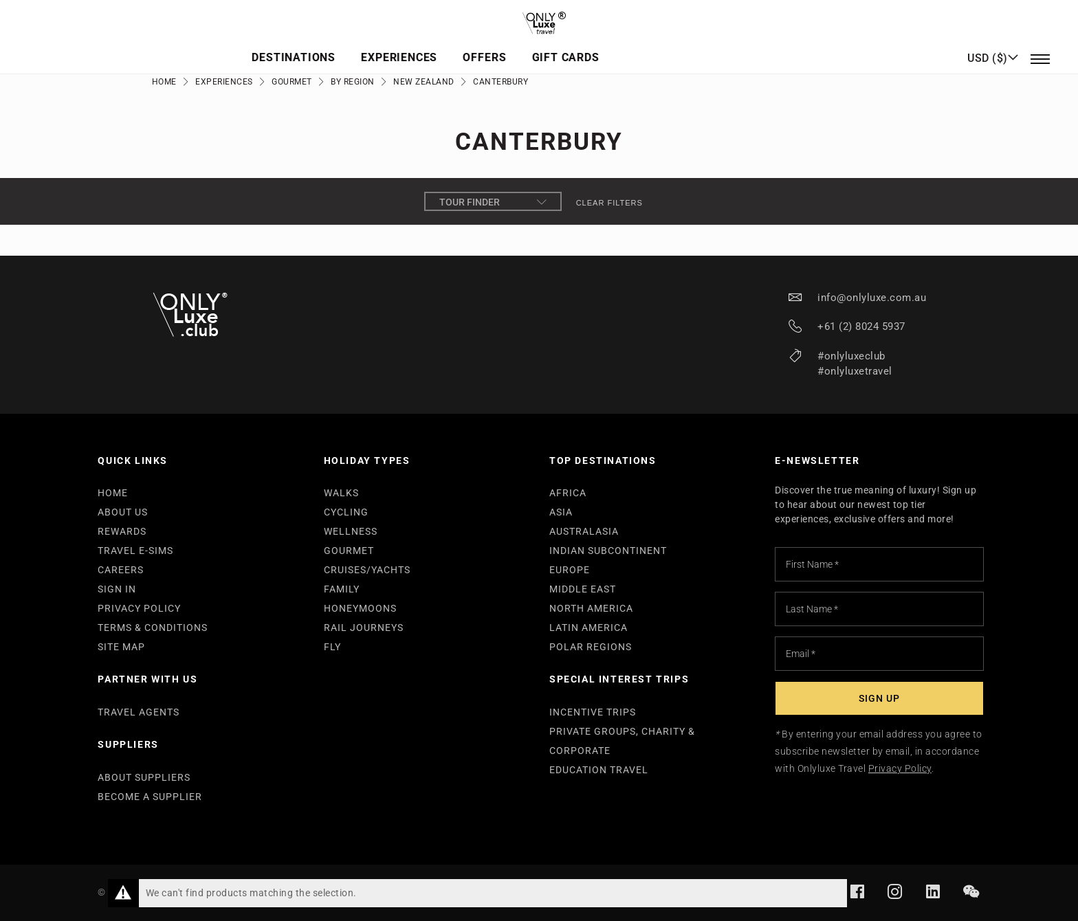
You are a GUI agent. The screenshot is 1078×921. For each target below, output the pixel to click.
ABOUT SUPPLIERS (144, 777)
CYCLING (346, 512)
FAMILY (342, 589)
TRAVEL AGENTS (138, 712)
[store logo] (539, 17)
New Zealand (423, 82)
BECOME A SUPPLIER (150, 796)
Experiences (515, 45)
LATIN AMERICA (588, 627)
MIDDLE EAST (582, 589)
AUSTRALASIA (584, 531)
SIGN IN (117, 589)
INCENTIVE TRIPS (592, 712)
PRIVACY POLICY (139, 608)
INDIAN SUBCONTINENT (608, 550)
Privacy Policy (900, 768)
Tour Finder (493, 202)
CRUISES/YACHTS (367, 569)
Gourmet (292, 82)
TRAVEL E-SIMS (135, 550)
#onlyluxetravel (854, 371)
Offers (597, 45)
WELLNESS (350, 531)
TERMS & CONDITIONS (153, 627)
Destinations (413, 45)
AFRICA (567, 492)
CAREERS (121, 569)
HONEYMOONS (360, 608)
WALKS (341, 492)
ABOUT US (123, 512)
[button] (992, 44)
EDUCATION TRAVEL (598, 769)
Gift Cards (673, 45)
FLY (332, 646)
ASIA (561, 512)
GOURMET (349, 550)
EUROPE (569, 569)
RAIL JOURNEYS (364, 627)
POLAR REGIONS (590, 646)
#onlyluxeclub (851, 356)
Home (164, 82)
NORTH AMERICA (591, 608)
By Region (353, 82)
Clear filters (609, 203)
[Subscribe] (879, 698)
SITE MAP (121, 646)
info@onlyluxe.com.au (871, 297)
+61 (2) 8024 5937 (861, 326)
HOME (113, 492)
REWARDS (122, 531)
